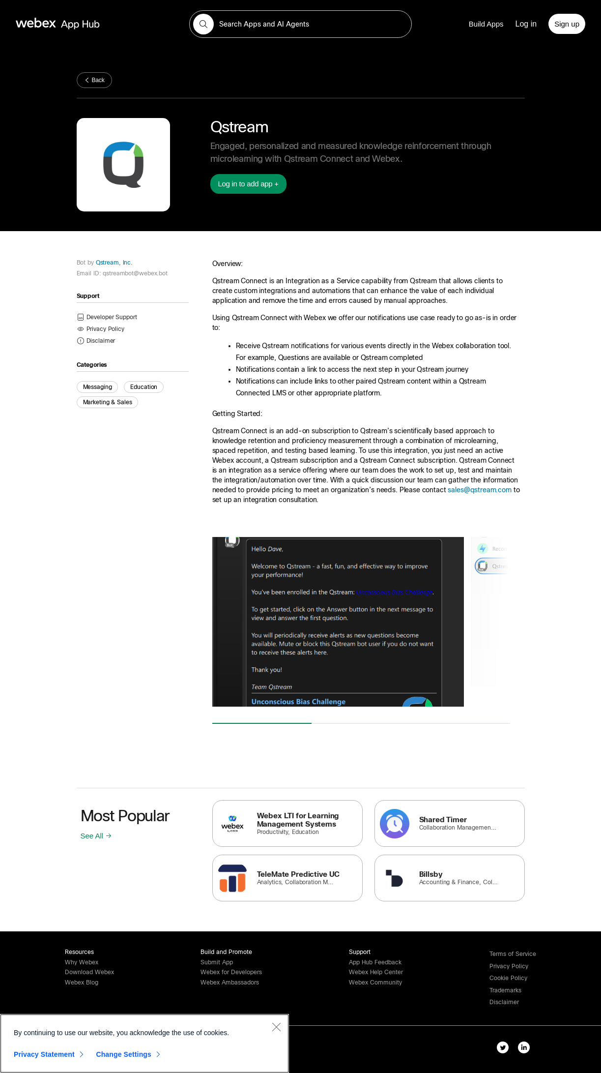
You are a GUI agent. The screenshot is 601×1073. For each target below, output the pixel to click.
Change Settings (123, 1054)
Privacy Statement (44, 1054)
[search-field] (300, 24)
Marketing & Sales (107, 402)
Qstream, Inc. (113, 262)
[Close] (276, 1027)
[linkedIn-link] (526, 1049)
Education (143, 387)
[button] (203, 24)
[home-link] (77, 24)
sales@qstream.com (479, 490)
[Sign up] (566, 24)
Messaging (97, 387)
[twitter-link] (505, 1049)
